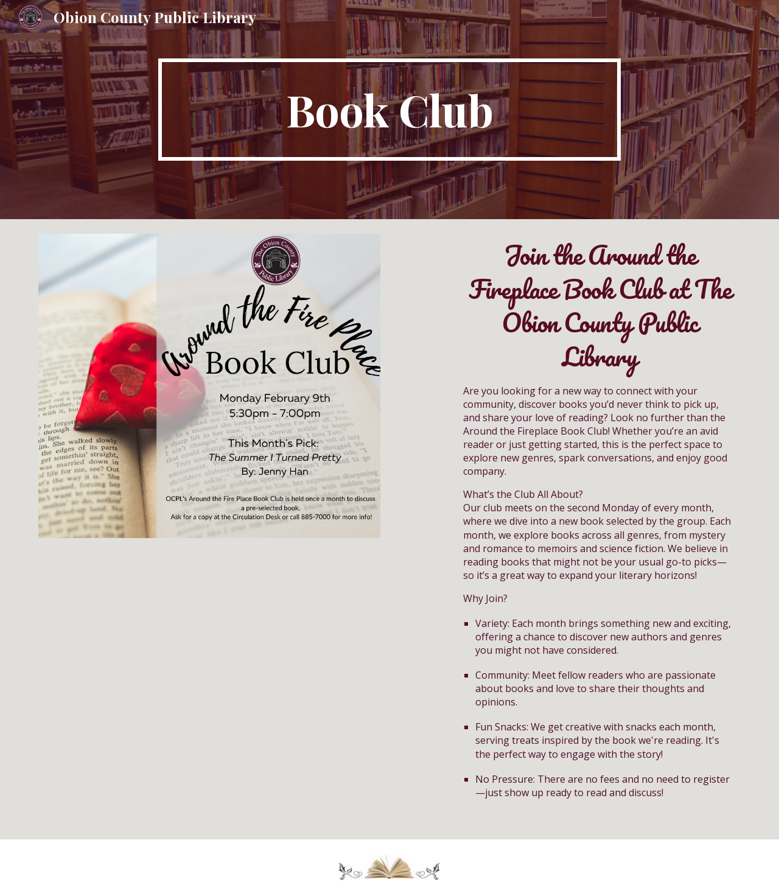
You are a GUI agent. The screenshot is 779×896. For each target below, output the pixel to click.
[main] (389, 109)
